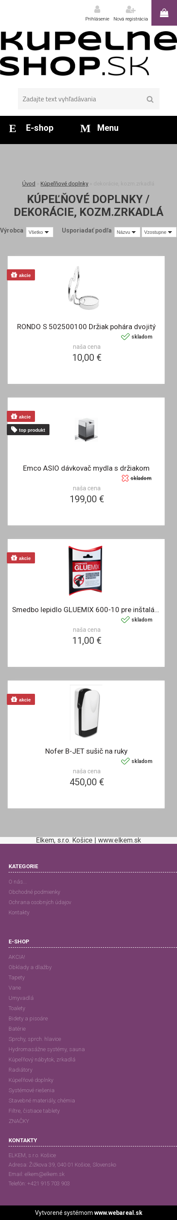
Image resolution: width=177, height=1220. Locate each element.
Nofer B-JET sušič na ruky (86, 751)
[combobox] (127, 232)
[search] (150, 99)
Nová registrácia (130, 19)
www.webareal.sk (118, 1212)
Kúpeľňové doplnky (64, 183)
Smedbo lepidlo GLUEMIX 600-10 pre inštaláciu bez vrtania (86, 609)
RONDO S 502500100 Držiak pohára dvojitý (86, 326)
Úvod (28, 183)
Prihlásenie (97, 19)
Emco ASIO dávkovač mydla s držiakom (86, 468)
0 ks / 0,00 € (164, 13)
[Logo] (88, 53)
